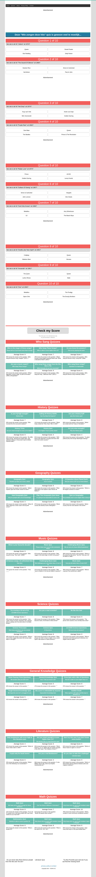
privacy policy (45, 866)
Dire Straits (68, 197)
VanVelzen (26, 72)
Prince (26, 174)
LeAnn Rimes (26, 278)
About (18, 5)
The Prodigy (68, 292)
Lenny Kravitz (69, 178)
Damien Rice (26, 68)
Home (7, 5)
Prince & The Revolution (68, 134)
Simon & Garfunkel (68, 68)
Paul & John (68, 72)
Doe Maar (27, 130)
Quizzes (13, 5)
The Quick (26, 274)
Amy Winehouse (69, 211)
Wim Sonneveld (26, 116)
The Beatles (26, 134)
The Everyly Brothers (68, 296)
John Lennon (26, 197)
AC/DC (69, 174)
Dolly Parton (68, 53)
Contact (32, 5)
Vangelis (68, 193)
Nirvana (68, 259)
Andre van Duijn (69, 112)
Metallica (26, 211)
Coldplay (26, 255)
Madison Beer (26, 259)
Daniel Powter (69, 49)
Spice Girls (26, 296)
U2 (26, 215)
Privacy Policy (24, 5)
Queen (26, 49)
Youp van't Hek (26, 112)
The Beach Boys (69, 215)
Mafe (68, 278)
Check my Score (48, 330)
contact (53, 866)
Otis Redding (26, 53)
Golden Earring (68, 116)
